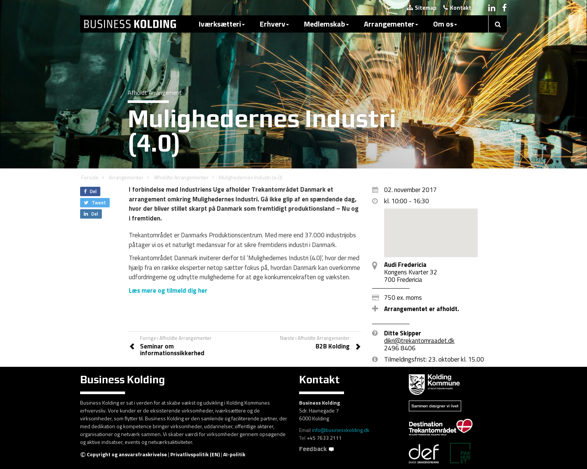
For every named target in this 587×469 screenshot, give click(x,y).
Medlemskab (326, 24)
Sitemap (422, 7)
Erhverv (274, 24)
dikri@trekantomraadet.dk (419, 340)
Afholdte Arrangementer (181, 177)
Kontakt (457, 7)
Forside (89, 177)
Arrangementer (391, 24)
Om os (445, 24)
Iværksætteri (222, 24)
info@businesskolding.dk (340, 430)
